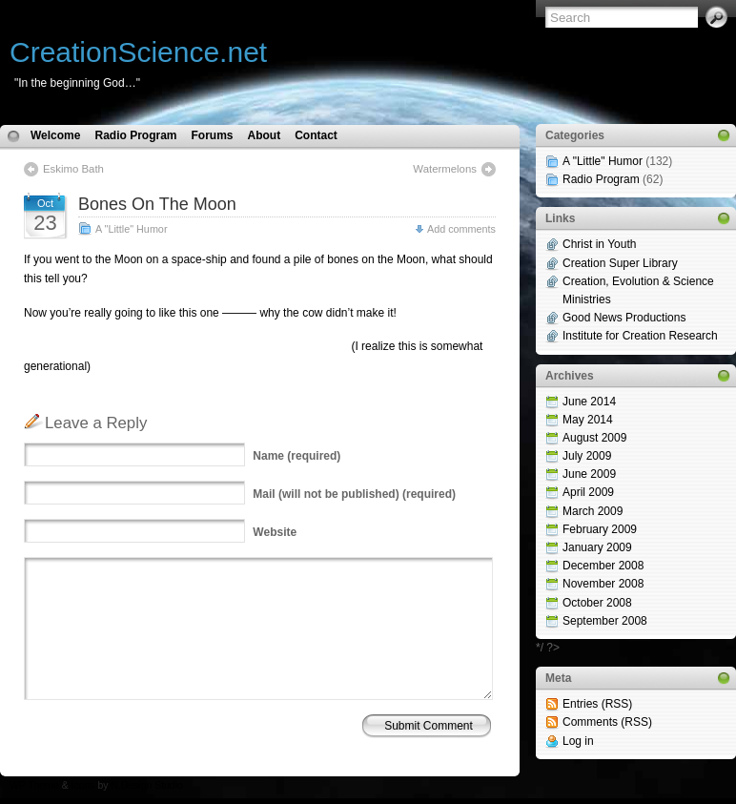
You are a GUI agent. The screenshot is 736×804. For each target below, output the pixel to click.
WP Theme (34, 785)
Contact (316, 135)
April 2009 (588, 492)
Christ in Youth (599, 244)
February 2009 (599, 529)
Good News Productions (623, 317)
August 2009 (594, 437)
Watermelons (445, 169)
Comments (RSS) (607, 722)
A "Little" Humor (131, 229)
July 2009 (586, 456)
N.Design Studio (146, 785)
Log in (578, 741)
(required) (296, 456)
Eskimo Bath (73, 169)
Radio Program (135, 135)
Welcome (55, 135)
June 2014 (589, 401)
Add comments (461, 229)
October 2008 (597, 602)
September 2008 (604, 621)
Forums (212, 135)
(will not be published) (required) (354, 494)
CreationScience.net (138, 52)
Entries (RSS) (597, 704)
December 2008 (603, 565)
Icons (83, 785)
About (264, 135)
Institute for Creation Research (640, 335)
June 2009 (589, 474)
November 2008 (603, 583)
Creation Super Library (620, 263)
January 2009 (597, 547)
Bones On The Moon (157, 204)
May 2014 (587, 419)
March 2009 (592, 511)
